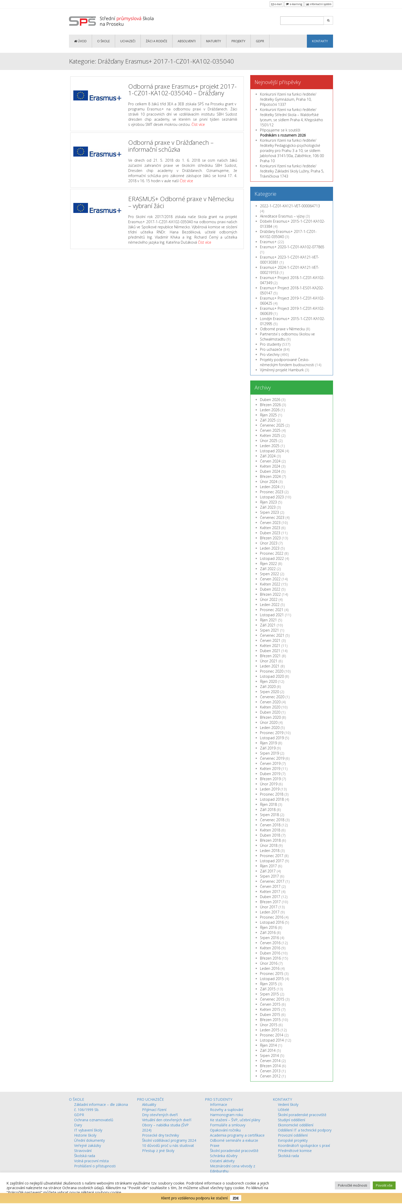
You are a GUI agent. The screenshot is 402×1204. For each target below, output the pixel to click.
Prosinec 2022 (271, 553)
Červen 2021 (270, 640)
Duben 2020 (270, 712)
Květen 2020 (270, 707)
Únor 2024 (268, 481)
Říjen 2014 (268, 1045)
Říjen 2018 (268, 804)
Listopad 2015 (272, 978)
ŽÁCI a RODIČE (156, 41)
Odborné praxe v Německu (282, 328)
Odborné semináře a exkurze (234, 1140)
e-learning (294, 4)
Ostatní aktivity (222, 1160)
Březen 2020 (270, 717)
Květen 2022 (270, 584)
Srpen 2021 (269, 630)
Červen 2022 (270, 579)
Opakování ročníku (225, 1130)
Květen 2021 (270, 645)
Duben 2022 (270, 589)
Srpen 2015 (269, 994)
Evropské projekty (293, 1140)
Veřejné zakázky (87, 1145)
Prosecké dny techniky (160, 1135)
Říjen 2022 (268, 563)
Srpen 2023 (269, 512)
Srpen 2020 (269, 691)
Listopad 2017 (272, 860)
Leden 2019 (269, 789)
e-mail (276, 4)
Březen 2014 (270, 1065)
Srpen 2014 (269, 1055)
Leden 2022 (269, 604)
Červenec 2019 (272, 758)
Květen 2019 (270, 768)
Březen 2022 (270, 594)
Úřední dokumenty (89, 1140)
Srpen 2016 (269, 937)
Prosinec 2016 (271, 917)
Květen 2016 (270, 947)
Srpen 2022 (269, 573)
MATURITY (213, 41)
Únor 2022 (268, 599)
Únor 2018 (268, 845)
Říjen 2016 (268, 927)
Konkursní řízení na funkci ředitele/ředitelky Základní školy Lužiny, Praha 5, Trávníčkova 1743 (292, 171)
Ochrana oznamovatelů (93, 1119)
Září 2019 (268, 748)
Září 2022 (268, 568)
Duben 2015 (270, 1014)
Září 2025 (268, 420)
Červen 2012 (270, 1076)
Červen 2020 (270, 701)
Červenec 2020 (272, 696)
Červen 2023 (270, 522)
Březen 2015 (270, 1019)
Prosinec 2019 (271, 732)
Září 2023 (268, 507)
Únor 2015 (268, 1024)
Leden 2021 (269, 666)
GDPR (260, 41)
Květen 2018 (270, 830)
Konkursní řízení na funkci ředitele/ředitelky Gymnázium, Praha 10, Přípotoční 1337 (288, 99)
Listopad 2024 (272, 450)
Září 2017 (268, 871)
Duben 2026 (270, 399)
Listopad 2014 (272, 1040)
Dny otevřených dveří (160, 1114)
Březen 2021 (270, 655)
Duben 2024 (270, 471)
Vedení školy (288, 1104)
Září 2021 (268, 625)
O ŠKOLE (103, 41)
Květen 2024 (270, 466)
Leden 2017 (269, 912)
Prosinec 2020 (271, 671)
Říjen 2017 (268, 865)
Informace (218, 1104)
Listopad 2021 (272, 614)
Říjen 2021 (268, 620)
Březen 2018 (270, 840)
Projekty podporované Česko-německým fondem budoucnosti (287, 362)
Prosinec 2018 (271, 794)
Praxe (214, 1145)
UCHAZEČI (127, 41)
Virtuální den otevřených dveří (166, 1119)
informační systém (318, 4)
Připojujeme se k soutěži (283, 133)
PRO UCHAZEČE (150, 1099)
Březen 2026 (270, 404)
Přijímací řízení (154, 1109)
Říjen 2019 (268, 742)
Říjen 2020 (268, 681)
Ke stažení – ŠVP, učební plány (235, 1119)
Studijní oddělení (291, 1119)
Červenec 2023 (272, 517)
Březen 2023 (270, 538)
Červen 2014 (270, 1060)
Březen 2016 (270, 958)
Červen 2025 (270, 430)
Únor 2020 (268, 722)
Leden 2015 (269, 1029)
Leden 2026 (269, 409)
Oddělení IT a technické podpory (304, 1130)
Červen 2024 (270, 461)
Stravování (83, 1150)
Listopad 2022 (272, 558)
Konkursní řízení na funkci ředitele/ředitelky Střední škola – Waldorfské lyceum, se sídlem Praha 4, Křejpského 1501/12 (291, 117)
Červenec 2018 (272, 819)
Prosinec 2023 (271, 491)
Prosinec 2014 (271, 1035)
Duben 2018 (270, 835)
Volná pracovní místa (91, 1160)
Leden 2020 (269, 727)
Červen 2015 (270, 1004)
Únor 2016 (268, 963)
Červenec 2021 (272, 635)
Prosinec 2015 (271, 973)
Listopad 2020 (272, 676)
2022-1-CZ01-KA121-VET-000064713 (290, 205)
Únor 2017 (268, 906)
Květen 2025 (270, 435)
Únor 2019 (268, 783)
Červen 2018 (270, 824)
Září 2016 (268, 932)
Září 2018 (268, 809)
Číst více (198, 124)
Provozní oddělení (293, 1135)
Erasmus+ (268, 241)
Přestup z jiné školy (158, 1150)
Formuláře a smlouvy (227, 1125)
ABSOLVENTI (187, 41)
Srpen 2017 (269, 876)
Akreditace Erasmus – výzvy (282, 216)
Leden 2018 (269, 850)
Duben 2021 (270, 650)
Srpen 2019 (269, 753)
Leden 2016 (269, 968)
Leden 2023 (269, 548)
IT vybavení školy (88, 1130)
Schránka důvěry (223, 1155)
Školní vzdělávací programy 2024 (169, 1140)
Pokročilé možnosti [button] (352, 1185)
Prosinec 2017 (271, 855)
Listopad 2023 (272, 497)
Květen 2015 (270, 1009)
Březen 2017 (270, 901)
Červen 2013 (270, 1070)
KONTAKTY (320, 41)
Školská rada (84, 1155)
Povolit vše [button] (384, 1185)
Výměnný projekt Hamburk (282, 369)
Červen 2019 (270, 763)
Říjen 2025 (268, 415)
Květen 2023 (270, 527)
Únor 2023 (268, 543)
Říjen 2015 (268, 983)
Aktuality (149, 1104)
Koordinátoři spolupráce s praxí (304, 1145)
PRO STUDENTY (218, 1099)
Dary (78, 1125)
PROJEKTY (238, 41)
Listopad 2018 (272, 799)
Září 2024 (268, 456)
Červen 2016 (270, 942)
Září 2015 (268, 988)
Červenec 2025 (272, 425)
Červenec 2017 (272, 881)
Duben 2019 (270, 773)
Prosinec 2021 (271, 609)
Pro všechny (269, 354)
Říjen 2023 (268, 502)
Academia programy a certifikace (237, 1135)
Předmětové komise (295, 1150)
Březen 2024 (270, 476)
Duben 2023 (270, 532)
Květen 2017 (270, 891)
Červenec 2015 (272, 999)
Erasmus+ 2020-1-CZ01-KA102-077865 (292, 246)
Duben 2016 (270, 953)
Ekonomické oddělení (295, 1125)
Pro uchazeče (271, 349)
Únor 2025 (268, 440)
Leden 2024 (269, 486)
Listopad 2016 (272, 922)
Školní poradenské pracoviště (234, 1150)
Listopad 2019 (272, 737)
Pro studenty (270, 344)
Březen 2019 (270, 778)
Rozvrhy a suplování (226, 1109)
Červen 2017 (270, 886)
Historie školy (85, 1135)
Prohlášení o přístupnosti (95, 1166)
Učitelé (283, 1109)
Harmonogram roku (226, 1114)
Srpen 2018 (269, 814)
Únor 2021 (268, 660)
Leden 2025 (269, 445)
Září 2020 (268, 686)
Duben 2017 (270, 896)
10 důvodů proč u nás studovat (168, 1145)
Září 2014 (268, 1050)
